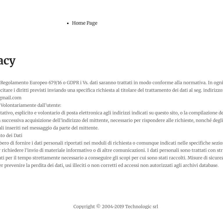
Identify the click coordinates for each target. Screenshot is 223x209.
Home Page (84, 23)
